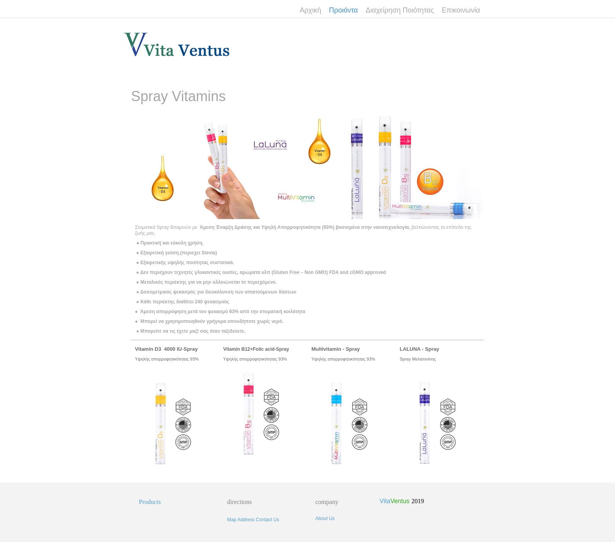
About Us (325, 518)
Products (150, 501)
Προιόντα (343, 10)
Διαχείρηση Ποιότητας (400, 10)
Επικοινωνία (461, 10)
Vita (394, 501)
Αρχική (310, 10)
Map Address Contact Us (253, 519)
